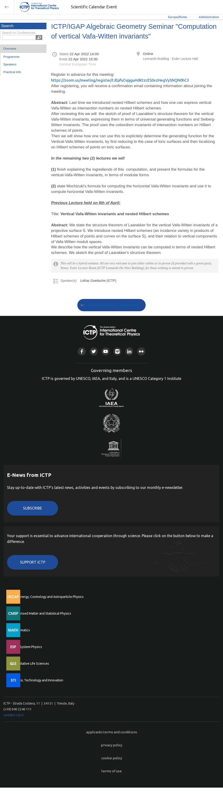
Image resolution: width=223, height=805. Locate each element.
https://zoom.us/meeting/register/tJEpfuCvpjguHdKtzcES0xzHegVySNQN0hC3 (120, 80)
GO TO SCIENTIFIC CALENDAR (113, 305)
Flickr (141, 351)
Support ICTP (32, 562)
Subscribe (32, 508)
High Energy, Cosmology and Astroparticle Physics (47, 597)
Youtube (106, 351)
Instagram (117, 351)
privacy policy (111, 745)
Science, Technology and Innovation (37, 680)
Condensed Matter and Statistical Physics (41, 613)
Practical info (12, 72)
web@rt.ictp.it (13, 715)
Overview (9, 48)
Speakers (9, 64)
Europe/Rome (177, 17)
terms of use (112, 771)
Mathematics (20, 630)
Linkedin (129, 351)
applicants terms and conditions (111, 732)
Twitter (94, 351)
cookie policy (111, 758)
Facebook (82, 351)
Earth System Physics (26, 647)
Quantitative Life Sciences (30, 663)
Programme (11, 56)
